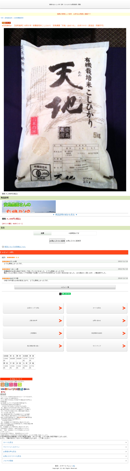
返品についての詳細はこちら (15, 247)
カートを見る (8, 442)
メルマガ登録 (8, 460)
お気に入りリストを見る (12, 455)
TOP (2, 18)
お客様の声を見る (9, 451)
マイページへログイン (11, 446)
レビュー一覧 (65, 287)
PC (74, 465)
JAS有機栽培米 (18, 18)
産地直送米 (8, 18)
